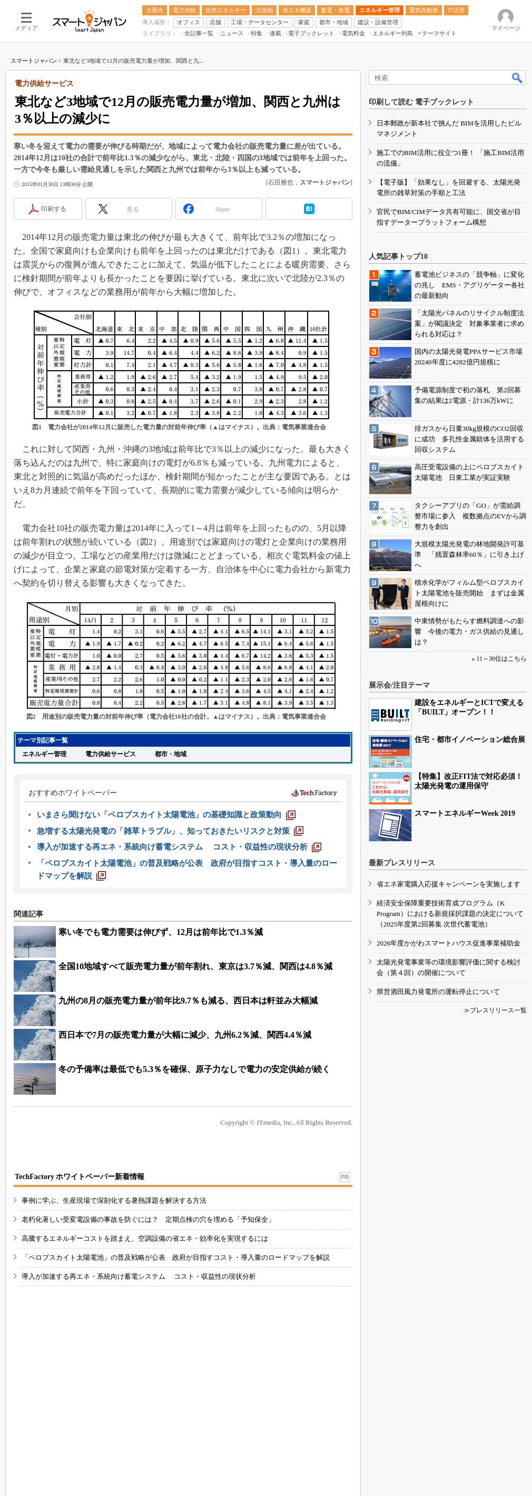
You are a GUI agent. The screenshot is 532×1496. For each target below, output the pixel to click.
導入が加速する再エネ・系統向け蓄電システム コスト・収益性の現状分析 (139, 1276)
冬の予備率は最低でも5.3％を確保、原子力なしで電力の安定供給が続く (194, 1069)
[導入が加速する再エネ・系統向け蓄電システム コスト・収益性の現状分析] (179, 847)
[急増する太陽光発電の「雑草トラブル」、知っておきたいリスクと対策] (170, 831)
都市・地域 (171, 754)
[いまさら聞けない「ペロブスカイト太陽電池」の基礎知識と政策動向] (166, 814)
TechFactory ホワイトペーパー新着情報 (79, 1177)
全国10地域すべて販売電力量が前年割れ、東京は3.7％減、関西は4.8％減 (195, 966)
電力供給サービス (110, 754)
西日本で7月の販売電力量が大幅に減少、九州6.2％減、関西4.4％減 (184, 1034)
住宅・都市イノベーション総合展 (470, 740)
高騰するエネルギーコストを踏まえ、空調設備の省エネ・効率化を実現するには (145, 1238)
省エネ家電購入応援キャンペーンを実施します (448, 884)
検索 (518, 77)
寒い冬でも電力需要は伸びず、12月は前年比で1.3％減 (160, 932)
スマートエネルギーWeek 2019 (465, 813)
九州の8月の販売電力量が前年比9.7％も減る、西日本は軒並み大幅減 (188, 1000)
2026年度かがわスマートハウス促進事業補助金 (448, 943)
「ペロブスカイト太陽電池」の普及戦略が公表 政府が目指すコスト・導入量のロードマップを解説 (176, 1257)
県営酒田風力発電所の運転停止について (438, 992)
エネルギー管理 (44, 754)
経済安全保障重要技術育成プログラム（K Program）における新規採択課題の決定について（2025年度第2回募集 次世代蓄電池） (450, 913)
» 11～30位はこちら (499, 658)
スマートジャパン (34, 60)
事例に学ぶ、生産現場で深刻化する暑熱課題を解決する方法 (114, 1200)
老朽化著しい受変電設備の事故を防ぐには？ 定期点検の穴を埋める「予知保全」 (148, 1219)
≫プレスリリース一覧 (495, 1010)
